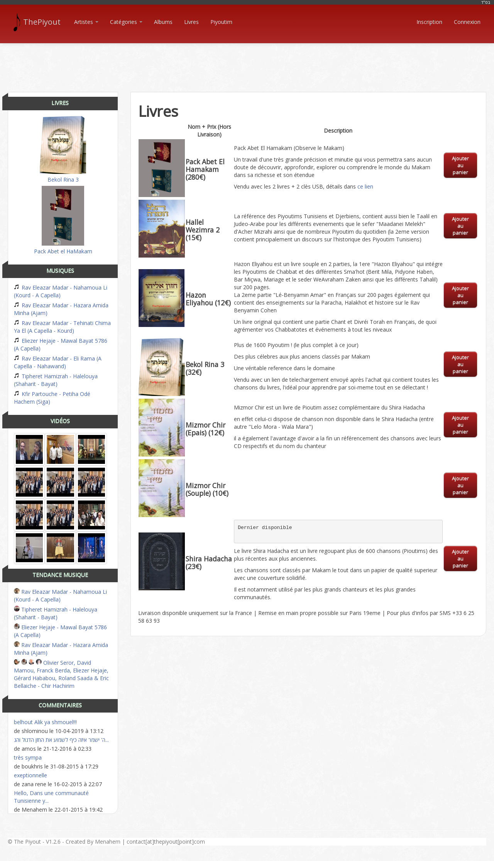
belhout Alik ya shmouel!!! (45, 722)
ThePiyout (38, 22)
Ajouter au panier (460, 165)
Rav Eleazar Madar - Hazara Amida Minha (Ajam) (61, 309)
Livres (191, 21)
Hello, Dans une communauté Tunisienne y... (51, 796)
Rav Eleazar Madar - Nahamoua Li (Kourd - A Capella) (60, 291)
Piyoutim (221, 21)
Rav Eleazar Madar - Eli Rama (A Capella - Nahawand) (58, 362)
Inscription (429, 21)
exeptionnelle (30, 775)
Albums (163, 21)
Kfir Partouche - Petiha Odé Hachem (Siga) (52, 397)
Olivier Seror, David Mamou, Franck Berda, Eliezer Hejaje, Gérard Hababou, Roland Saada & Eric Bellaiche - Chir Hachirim (61, 674)
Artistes (86, 21)
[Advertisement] (247, 61)
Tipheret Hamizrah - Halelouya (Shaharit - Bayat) (56, 380)
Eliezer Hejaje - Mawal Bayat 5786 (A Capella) (60, 344)
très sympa (28, 757)
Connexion (467, 21)
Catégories (126, 21)
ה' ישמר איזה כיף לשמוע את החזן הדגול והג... (61, 739)
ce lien (365, 186)
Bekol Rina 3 (63, 149)
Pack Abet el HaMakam (63, 220)
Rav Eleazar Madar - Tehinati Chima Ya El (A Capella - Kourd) (62, 326)
